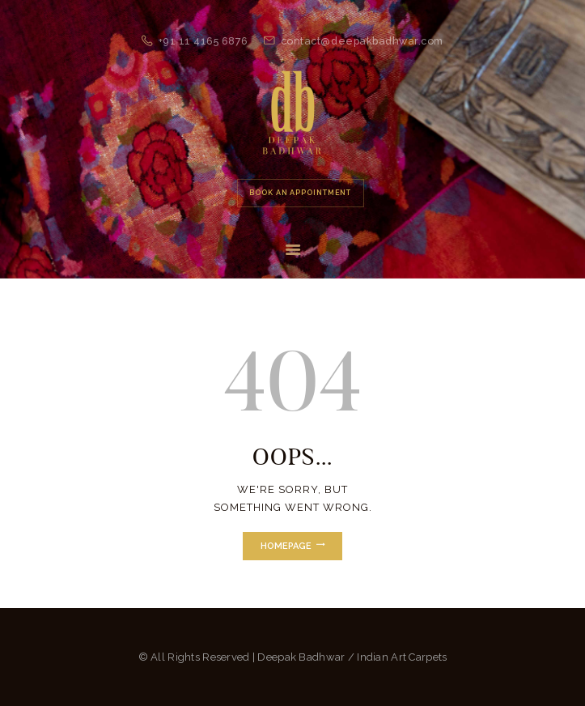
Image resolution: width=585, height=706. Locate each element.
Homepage (286, 546)
